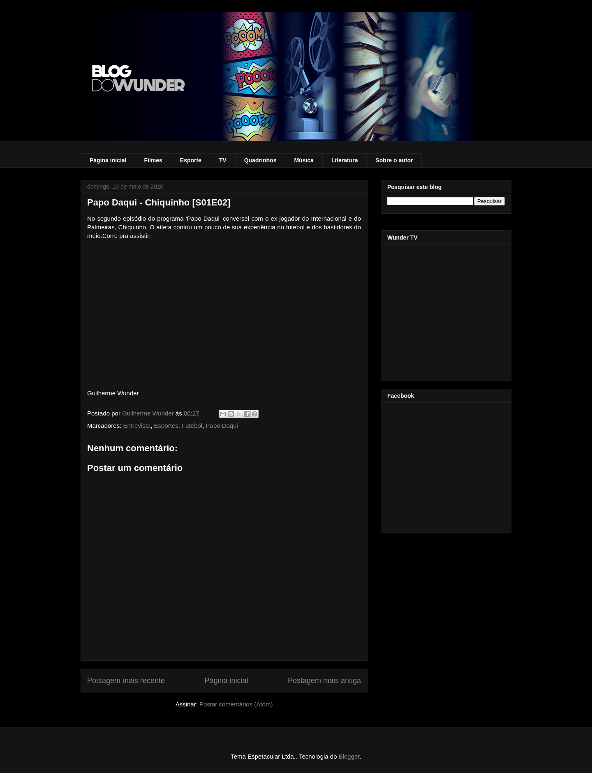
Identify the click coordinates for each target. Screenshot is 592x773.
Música (303, 160)
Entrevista (137, 425)
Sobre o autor (394, 160)
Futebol (192, 425)
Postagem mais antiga (324, 680)
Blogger (349, 756)
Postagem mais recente (126, 680)
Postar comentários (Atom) (236, 704)
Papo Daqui (222, 425)
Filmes (153, 160)
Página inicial (108, 160)
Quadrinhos (260, 160)
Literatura (344, 160)
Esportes (166, 425)
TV (223, 160)
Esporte (190, 160)
